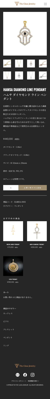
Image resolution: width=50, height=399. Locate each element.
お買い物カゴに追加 (32, 188)
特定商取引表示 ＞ (33, 381)
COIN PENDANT (13, 279)
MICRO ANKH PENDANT (13, 244)
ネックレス (8, 313)
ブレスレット (8, 329)
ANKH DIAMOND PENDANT (37, 244)
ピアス (6, 321)
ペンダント (18, 206)
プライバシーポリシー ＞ (18, 381)
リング (6, 345)
